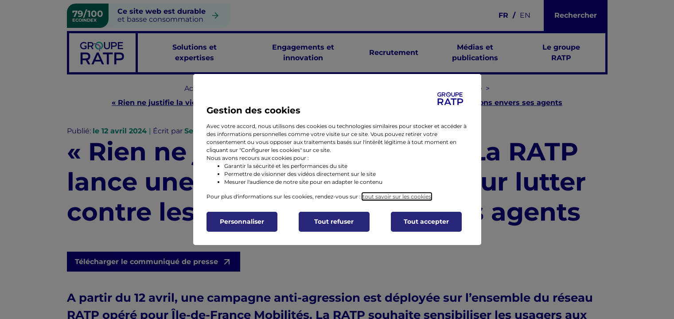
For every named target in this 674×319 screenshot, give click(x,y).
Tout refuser (334, 222)
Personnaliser (242, 222)
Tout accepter (426, 222)
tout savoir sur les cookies (396, 196)
